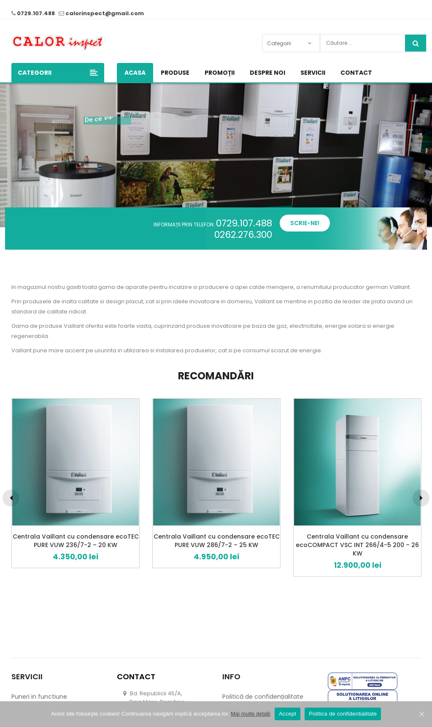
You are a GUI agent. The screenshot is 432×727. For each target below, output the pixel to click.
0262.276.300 (243, 234)
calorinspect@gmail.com (104, 13)
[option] (75, 483)
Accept (287, 714)
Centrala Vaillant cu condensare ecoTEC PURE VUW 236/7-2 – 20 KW (76, 540)
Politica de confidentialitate (343, 714)
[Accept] (421, 714)
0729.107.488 (36, 13)
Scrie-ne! (304, 223)
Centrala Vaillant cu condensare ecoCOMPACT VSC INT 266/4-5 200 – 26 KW (357, 545)
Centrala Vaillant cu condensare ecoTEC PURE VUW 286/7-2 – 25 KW (217, 540)
